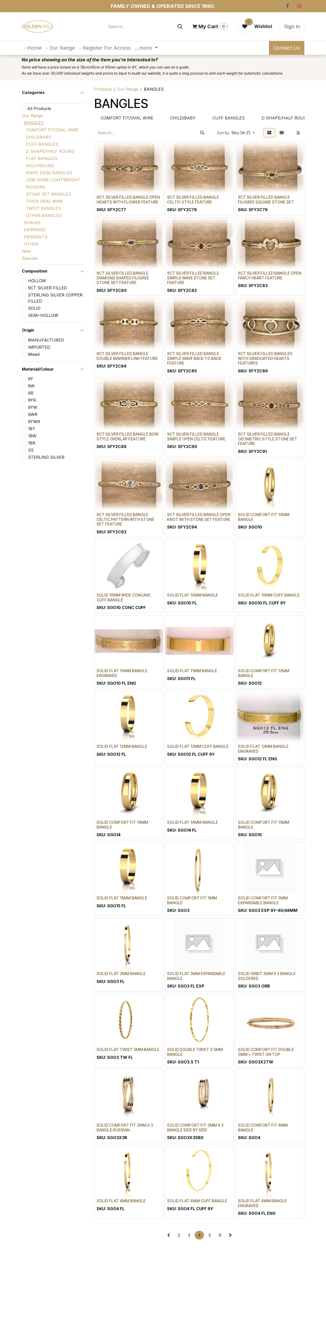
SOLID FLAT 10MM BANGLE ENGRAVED (122, 673)
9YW (32, 407)
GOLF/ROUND (40, 165)
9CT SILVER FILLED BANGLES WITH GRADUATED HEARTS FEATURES (265, 358)
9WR (32, 414)
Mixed (33, 354)
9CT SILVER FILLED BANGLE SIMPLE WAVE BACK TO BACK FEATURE (194, 358)
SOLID (34, 308)
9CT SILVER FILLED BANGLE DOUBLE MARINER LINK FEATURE (127, 356)
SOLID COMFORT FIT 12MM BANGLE (263, 673)
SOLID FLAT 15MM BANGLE (122, 897)
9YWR (34, 421)
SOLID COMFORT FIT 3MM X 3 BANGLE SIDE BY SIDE (195, 1127)
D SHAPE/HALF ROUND (50, 151)
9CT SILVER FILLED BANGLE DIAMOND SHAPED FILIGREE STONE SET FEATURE (123, 278)
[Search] (180, 26)
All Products (39, 108)
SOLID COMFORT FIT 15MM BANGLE (263, 824)
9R (30, 393)
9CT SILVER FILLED (47, 287)
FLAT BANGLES (42, 158)
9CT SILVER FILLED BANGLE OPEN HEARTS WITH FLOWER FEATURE (128, 200)
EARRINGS (35, 229)
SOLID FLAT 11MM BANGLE (192, 670)
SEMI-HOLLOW (43, 315)
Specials (30, 258)
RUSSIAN (35, 187)
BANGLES (34, 122)
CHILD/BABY (38, 137)
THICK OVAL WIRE (44, 201)
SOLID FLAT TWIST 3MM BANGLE (128, 1049)
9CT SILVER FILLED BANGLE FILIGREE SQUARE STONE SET (266, 200)
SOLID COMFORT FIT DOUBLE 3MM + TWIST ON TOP (266, 1052)
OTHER (31, 244)
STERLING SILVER (46, 457)
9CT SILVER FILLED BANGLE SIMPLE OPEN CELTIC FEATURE (196, 436)
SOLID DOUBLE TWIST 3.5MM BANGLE (195, 1052)
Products (103, 89)
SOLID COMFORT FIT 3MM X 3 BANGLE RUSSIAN (125, 1127)
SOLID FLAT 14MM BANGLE (192, 822)
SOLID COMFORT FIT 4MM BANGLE (263, 1127)
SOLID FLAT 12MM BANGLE (122, 746)
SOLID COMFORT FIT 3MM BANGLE (192, 900)
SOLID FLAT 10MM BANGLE (192, 594)
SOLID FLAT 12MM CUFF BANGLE (198, 746)
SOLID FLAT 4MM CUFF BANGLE (197, 1200)
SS (31, 450)
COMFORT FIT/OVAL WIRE (52, 129)
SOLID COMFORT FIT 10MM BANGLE (264, 517)
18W (32, 435)
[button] (236, 133)
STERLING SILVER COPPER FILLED (55, 298)
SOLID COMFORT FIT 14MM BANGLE (122, 824)
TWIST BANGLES (43, 208)
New (26, 251)
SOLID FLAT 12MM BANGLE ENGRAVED (263, 749)
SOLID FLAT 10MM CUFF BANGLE (269, 594)
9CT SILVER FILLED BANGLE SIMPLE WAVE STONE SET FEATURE (193, 278)
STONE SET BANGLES (48, 194)
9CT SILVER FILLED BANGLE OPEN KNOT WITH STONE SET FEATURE (198, 517)
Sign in (292, 26)
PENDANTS (35, 236)
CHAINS (32, 222)
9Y (30, 378)
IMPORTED (39, 347)
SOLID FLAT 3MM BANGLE (121, 973)
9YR (32, 400)
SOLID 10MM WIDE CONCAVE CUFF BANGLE (124, 597)
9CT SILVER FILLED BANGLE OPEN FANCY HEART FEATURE (269, 275)
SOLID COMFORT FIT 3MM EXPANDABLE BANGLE (263, 900)
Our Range (32, 115)
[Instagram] (299, 6)
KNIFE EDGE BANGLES (49, 172)
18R (31, 443)
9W (31, 385)
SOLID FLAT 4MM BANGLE (121, 1200)
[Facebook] (287, 6)
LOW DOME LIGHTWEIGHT (53, 179)
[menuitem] (33, 48)
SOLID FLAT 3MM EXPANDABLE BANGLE (196, 976)
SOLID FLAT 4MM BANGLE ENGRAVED (262, 1203)
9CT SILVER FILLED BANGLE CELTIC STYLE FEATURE (193, 200)
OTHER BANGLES (44, 215)
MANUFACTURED (46, 340)
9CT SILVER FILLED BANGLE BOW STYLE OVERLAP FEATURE (128, 436)
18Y (31, 428)
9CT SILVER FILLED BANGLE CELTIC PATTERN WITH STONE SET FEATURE (125, 519)
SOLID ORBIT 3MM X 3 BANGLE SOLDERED (267, 976)
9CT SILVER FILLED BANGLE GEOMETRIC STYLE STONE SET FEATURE (267, 438)
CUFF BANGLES (42, 144)
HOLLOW (37, 280)
